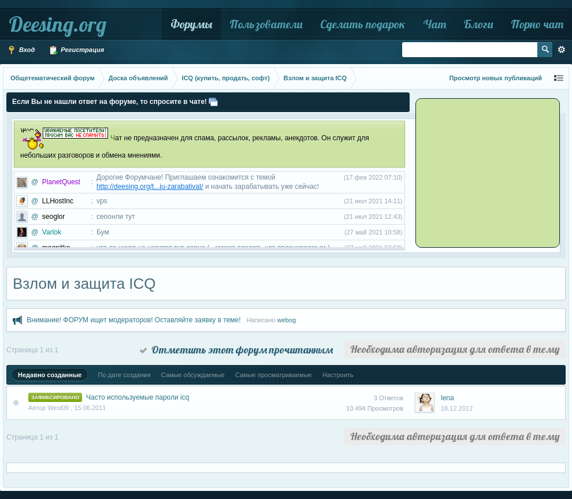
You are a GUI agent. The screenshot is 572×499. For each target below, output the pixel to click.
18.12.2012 (457, 408)
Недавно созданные (49, 374)
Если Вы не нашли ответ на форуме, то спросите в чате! (109, 102)
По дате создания (124, 374)
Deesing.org (57, 24)
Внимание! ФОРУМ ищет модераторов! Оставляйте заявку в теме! (133, 320)
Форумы (191, 24)
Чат (434, 24)
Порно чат (537, 24)
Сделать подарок (363, 24)
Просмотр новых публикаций (495, 78)
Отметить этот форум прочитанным (236, 349)
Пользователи (266, 24)
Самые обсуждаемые (193, 374)
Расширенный (561, 49)
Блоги (478, 24)
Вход (21, 50)
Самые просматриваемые (273, 374)
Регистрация (76, 50)
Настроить (338, 374)
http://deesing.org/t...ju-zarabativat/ (149, 187)
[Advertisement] (489, 172)
